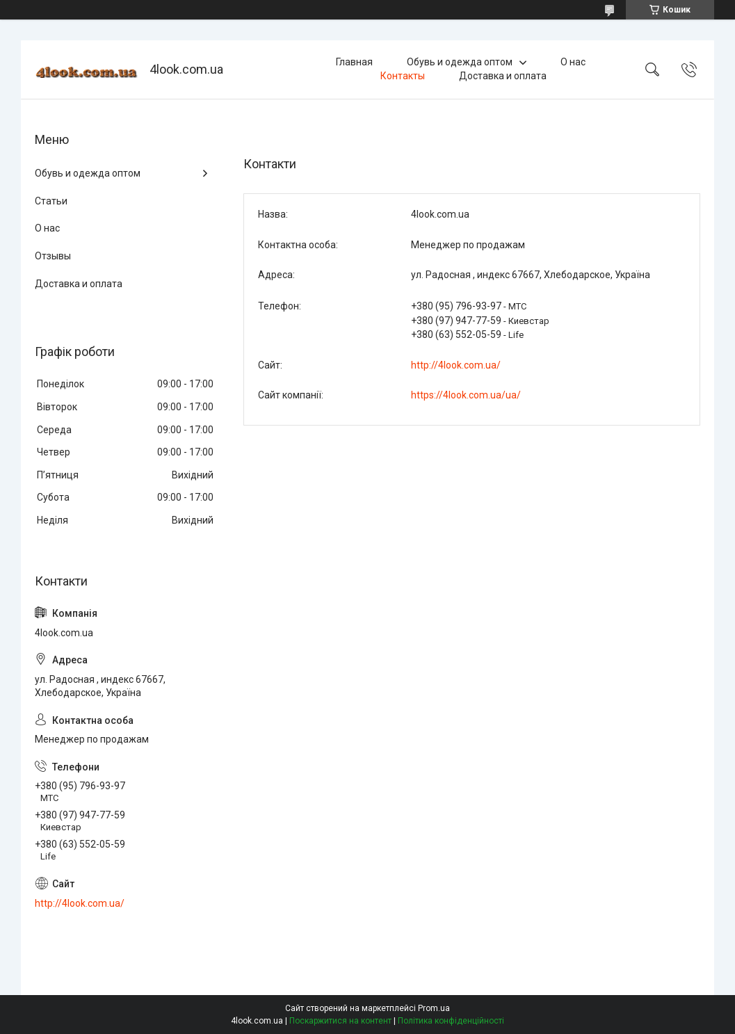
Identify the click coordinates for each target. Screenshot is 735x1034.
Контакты (402, 75)
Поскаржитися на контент (340, 1021)
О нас (572, 61)
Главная (354, 61)
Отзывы (53, 255)
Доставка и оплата (503, 75)
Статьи (51, 201)
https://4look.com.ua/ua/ (466, 395)
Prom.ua (434, 1008)
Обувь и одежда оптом (459, 61)
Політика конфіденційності (451, 1021)
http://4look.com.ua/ (456, 365)
